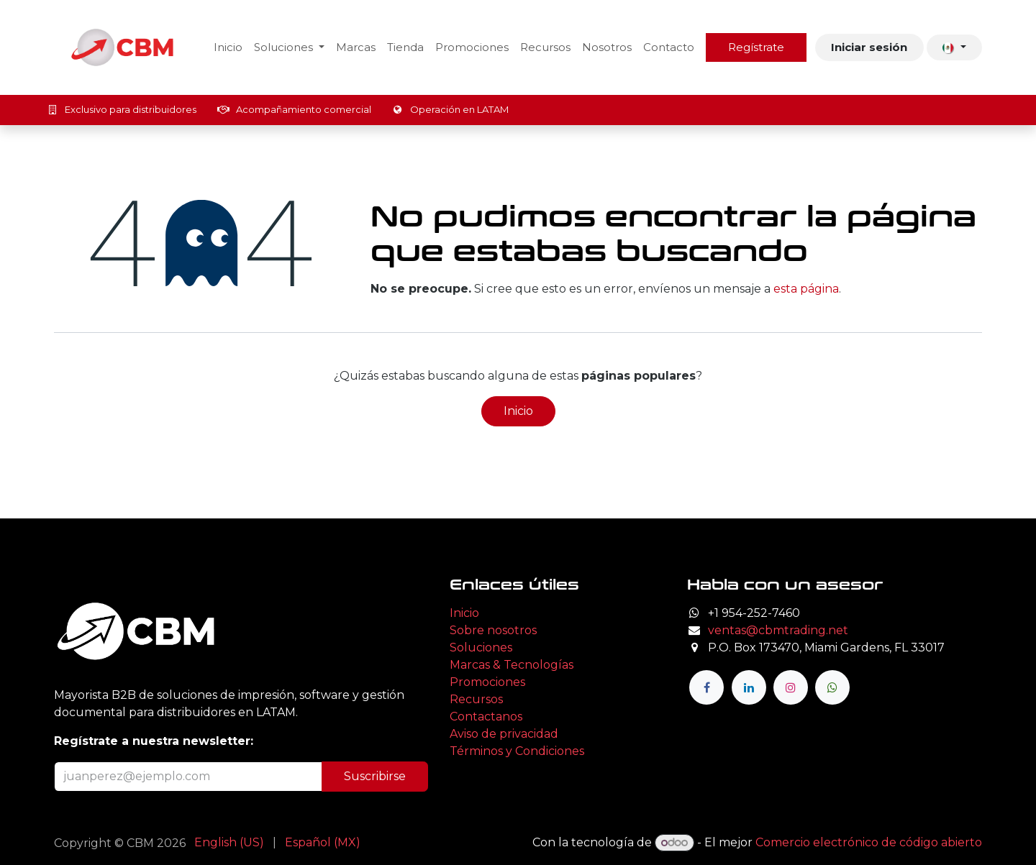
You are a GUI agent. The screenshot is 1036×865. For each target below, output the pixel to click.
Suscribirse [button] (375, 776)
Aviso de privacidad (504, 734)
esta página (806, 289)
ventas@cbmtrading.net (778, 630)
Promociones (487, 682)
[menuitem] (228, 48)
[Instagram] (790, 687)
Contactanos (486, 716)
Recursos (476, 699)
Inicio (518, 411)
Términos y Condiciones (517, 751)
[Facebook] (706, 687)
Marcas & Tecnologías (511, 665)
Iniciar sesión (869, 47)
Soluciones (481, 647)
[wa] (832, 687)
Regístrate (756, 47)
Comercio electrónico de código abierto (868, 842)
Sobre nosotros (493, 630)
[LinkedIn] (749, 687)
